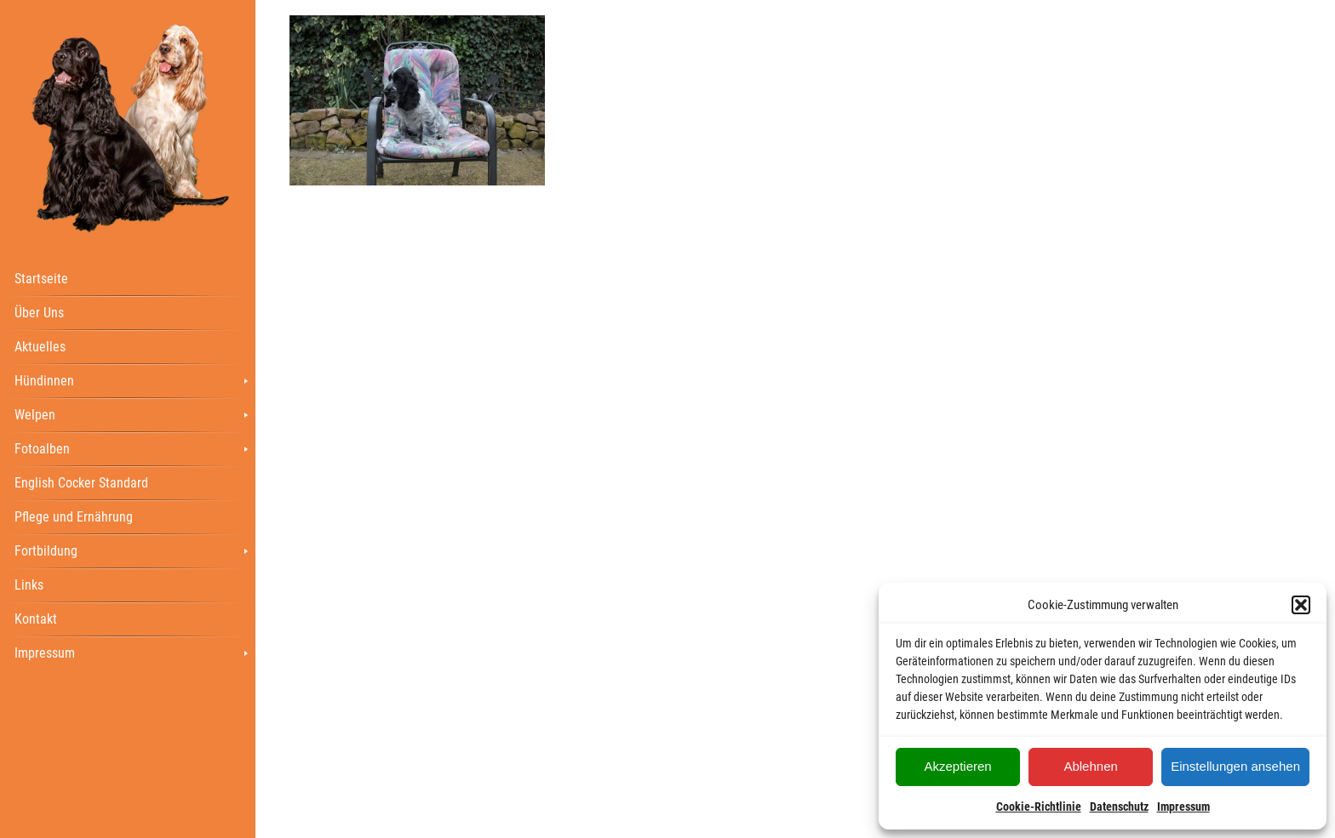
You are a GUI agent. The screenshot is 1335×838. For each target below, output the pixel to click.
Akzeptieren (957, 766)
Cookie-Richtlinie (1038, 806)
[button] (1300, 604)
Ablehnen (1090, 766)
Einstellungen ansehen (1235, 766)
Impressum (1183, 806)
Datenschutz (1119, 806)
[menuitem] (127, 278)
